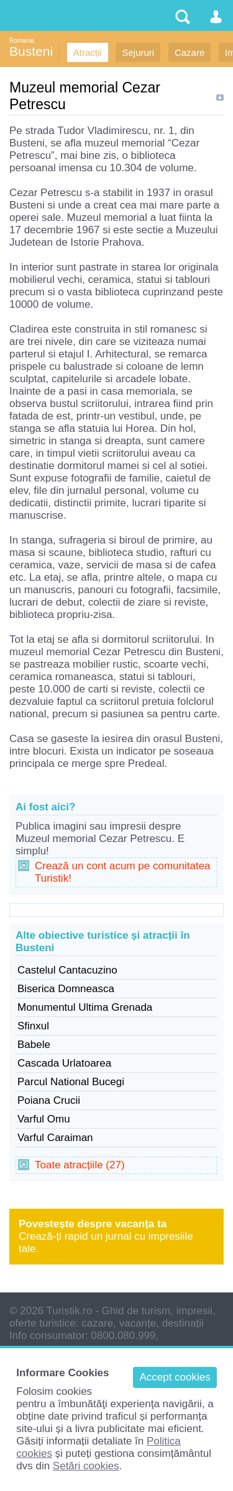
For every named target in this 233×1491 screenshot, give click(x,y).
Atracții (87, 52)
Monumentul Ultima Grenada (84, 1007)
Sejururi (138, 52)
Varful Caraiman (55, 1138)
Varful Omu (43, 1119)
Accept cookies (174, 1377)
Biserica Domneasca (65, 989)
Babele (33, 1044)
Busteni (31, 51)
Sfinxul (33, 1026)
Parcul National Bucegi (70, 1082)
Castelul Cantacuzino (67, 970)
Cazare (189, 52)
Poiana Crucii (48, 1100)
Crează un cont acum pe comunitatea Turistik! (123, 872)
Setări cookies (86, 1466)
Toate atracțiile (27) (80, 1165)
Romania (21, 40)
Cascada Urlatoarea (64, 1063)
